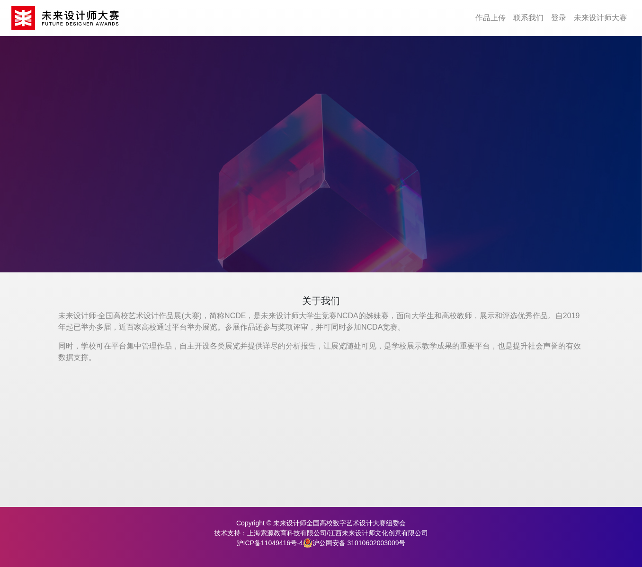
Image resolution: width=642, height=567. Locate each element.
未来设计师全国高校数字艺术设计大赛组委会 (339, 523)
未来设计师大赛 (600, 18)
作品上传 (490, 18)
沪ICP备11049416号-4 (270, 543)
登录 (558, 18)
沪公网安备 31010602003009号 (354, 543)
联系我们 (528, 18)
